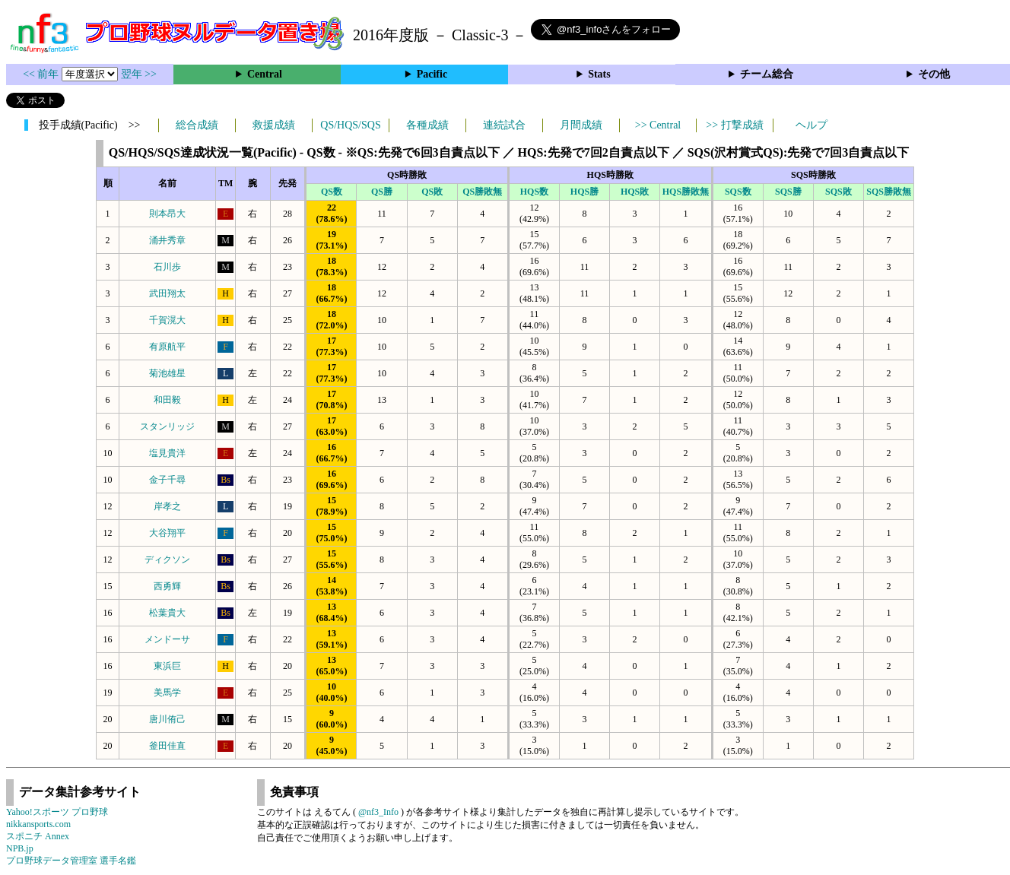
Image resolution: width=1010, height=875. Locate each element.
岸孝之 (167, 506)
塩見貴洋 (167, 453)
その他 (934, 74)
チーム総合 (766, 74)
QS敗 (432, 191)
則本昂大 (167, 213)
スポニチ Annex (37, 836)
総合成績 (197, 125)
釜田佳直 (167, 745)
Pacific (432, 74)
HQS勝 (584, 191)
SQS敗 (838, 191)
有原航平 (167, 346)
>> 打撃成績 (734, 125)
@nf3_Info (378, 812)
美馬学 (167, 692)
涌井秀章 (167, 240)
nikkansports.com (38, 824)
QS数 (331, 191)
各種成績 (427, 125)
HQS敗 (635, 191)
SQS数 (738, 191)
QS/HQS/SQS (350, 125)
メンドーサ (167, 639)
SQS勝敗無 (888, 191)
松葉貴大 (167, 612)
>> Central (658, 125)
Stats (599, 74)
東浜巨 (167, 666)
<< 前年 (42, 74)
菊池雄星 (167, 373)
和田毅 (167, 400)
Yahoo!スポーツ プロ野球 (57, 812)
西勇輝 (167, 586)
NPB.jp (19, 848)
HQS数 (534, 191)
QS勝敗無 (482, 191)
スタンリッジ (167, 426)
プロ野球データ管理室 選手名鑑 (71, 860)
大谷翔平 (167, 533)
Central (264, 74)
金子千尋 (167, 479)
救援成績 (273, 125)
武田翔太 (167, 293)
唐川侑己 (167, 719)
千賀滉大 (167, 320)
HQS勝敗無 (685, 191)
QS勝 (381, 191)
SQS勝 (788, 191)
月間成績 (581, 125)
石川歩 (167, 267)
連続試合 (504, 125)
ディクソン (167, 559)
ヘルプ (811, 125)
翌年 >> (139, 74)
